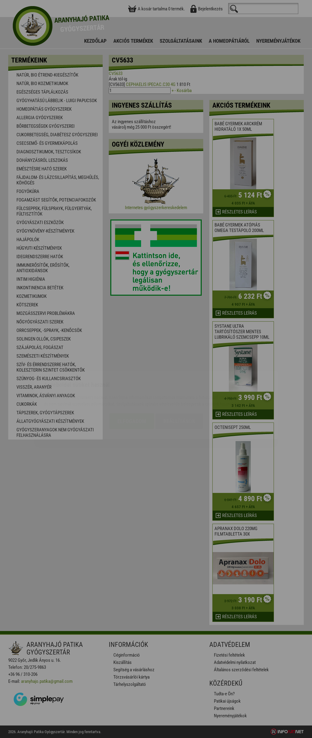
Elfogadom (131, 385)
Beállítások (179, 385)
